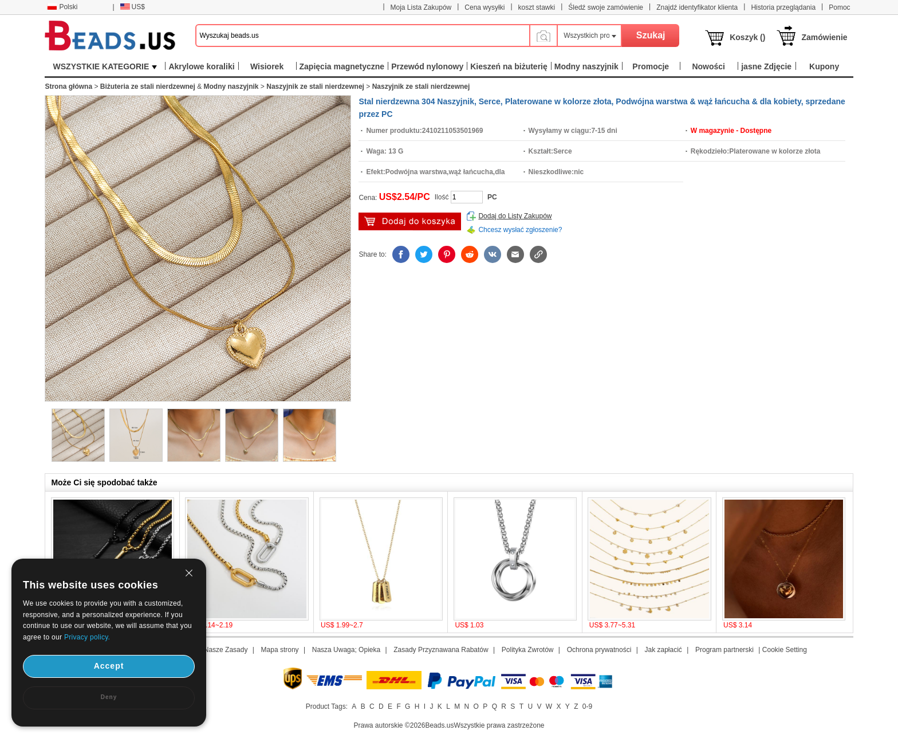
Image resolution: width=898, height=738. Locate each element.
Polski (62, 7)
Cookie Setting (784, 650)
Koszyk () (747, 37)
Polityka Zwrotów (528, 650)
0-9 (587, 706)
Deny (109, 697)
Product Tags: (327, 706)
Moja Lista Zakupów (421, 7)
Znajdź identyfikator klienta (697, 7)
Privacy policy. (87, 637)
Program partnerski (724, 650)
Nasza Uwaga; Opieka (346, 650)
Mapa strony (280, 650)
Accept (109, 665)
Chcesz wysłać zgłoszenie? (520, 230)
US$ (132, 7)
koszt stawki (537, 7)
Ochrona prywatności (599, 650)
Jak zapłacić (663, 650)
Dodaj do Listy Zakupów (515, 216)
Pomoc (839, 7)
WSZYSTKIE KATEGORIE (105, 66)
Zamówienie (824, 37)
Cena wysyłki (484, 7)
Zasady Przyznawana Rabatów (440, 650)
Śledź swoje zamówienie (605, 7)
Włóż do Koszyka (410, 221)
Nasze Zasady (226, 650)
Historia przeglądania (783, 7)
